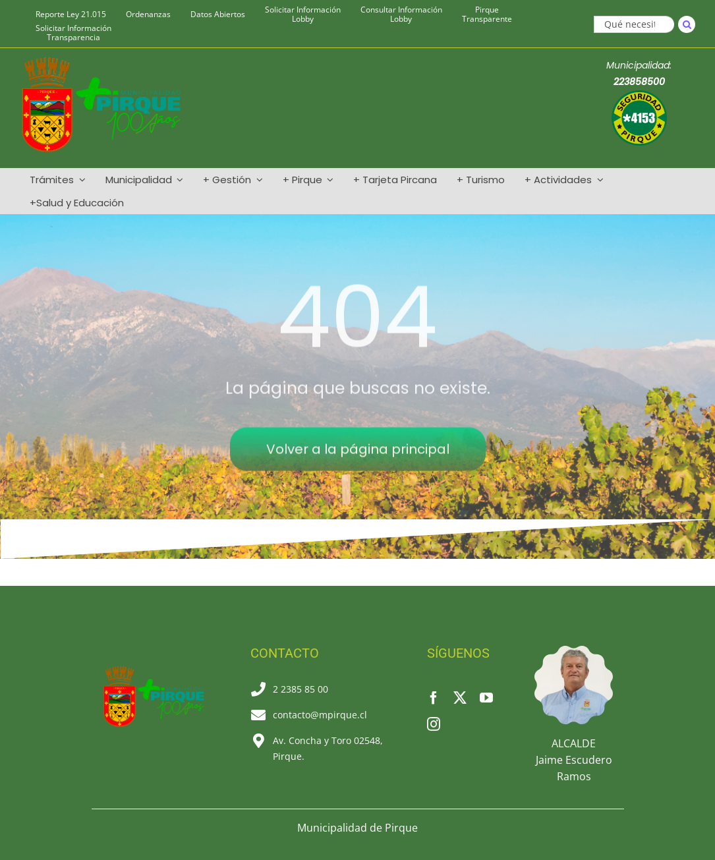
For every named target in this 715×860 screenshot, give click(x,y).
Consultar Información (401, 14)
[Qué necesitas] (634, 24)
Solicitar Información (303, 14)
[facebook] (433, 697)
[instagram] (433, 724)
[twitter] (460, 697)
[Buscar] (686, 24)
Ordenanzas (148, 14)
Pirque (487, 14)
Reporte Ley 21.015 (71, 14)
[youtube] (486, 697)
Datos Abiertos (217, 14)
